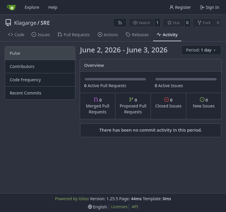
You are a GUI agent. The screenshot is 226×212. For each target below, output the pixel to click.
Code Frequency (25, 79)
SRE (45, 23)
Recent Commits (25, 93)
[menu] (201, 50)
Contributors (22, 66)
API (135, 206)
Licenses (119, 206)
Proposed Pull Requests (133, 106)
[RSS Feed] (120, 22)
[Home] (11, 7)
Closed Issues (168, 103)
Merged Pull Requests (97, 106)
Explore (32, 7)
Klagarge (25, 23)
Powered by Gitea (72, 198)
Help (52, 7)
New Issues (204, 103)
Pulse (15, 53)
